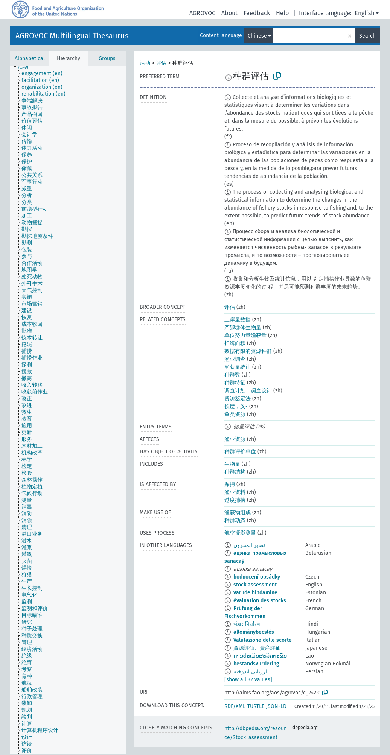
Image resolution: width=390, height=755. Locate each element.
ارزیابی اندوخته (250, 671)
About (229, 13)
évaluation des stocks (259, 600)
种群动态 (234, 520)
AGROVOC (202, 13)
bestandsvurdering (256, 664)
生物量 (232, 464)
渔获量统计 (237, 367)
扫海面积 (234, 343)
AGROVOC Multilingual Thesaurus (71, 35)
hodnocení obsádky (256, 577)
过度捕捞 (234, 500)
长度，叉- (236, 406)
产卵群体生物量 (242, 327)
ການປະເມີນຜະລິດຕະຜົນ (260, 656)
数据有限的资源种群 (248, 351)
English (364, 13)
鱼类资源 (234, 414)
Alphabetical (30, 58)
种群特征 (234, 383)
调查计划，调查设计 (248, 390)
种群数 (232, 375)
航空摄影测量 (240, 533)
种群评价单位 (240, 451)
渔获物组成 (237, 512)
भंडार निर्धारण (247, 624)
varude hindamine (255, 592)
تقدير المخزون (249, 545)
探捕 (229, 484)
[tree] (68, 410)
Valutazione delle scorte (262, 640)
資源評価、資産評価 (257, 648)
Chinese (257, 36)
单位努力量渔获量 (245, 335)
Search (367, 36)
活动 (145, 63)
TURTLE (255, 706)
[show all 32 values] (248, 679)
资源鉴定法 (237, 398)
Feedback (257, 13)
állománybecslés (253, 632)
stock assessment (255, 585)
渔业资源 (234, 439)
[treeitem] (26, 67)
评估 (161, 63)
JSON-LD (276, 706)
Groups (107, 58)
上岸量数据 (237, 319)
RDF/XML (234, 706)
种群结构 (234, 472)
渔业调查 (234, 359)
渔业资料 (234, 492)
